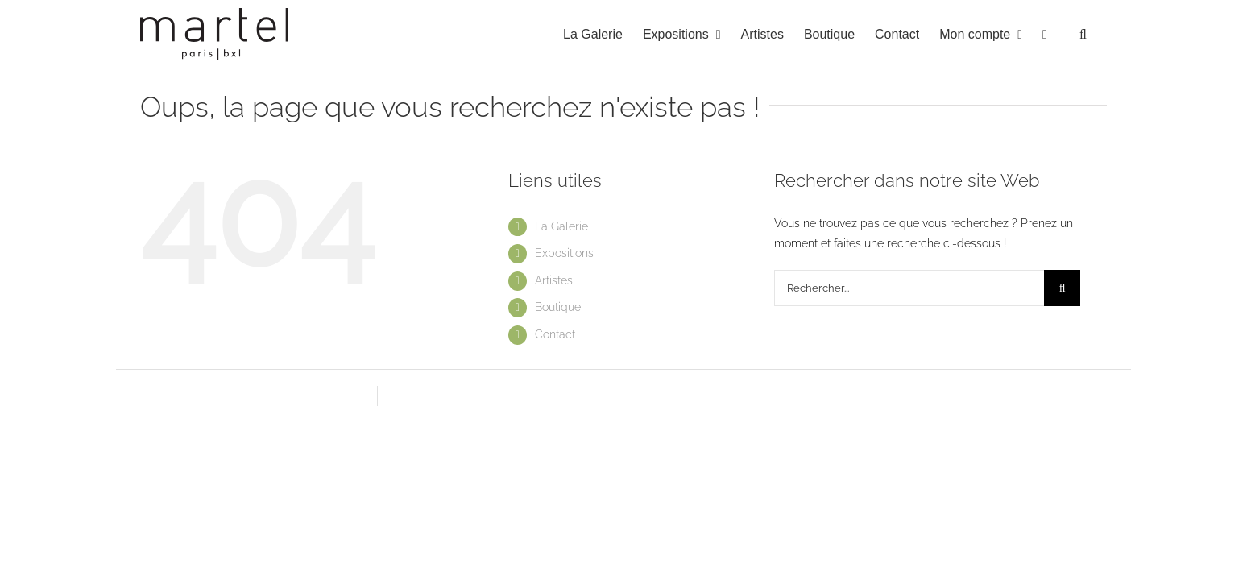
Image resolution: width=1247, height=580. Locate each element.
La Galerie (561, 226)
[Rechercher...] (909, 288)
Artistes (554, 280)
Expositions (564, 252)
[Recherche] (1062, 288)
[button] (1103, 34)
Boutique (558, 306)
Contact (555, 334)
